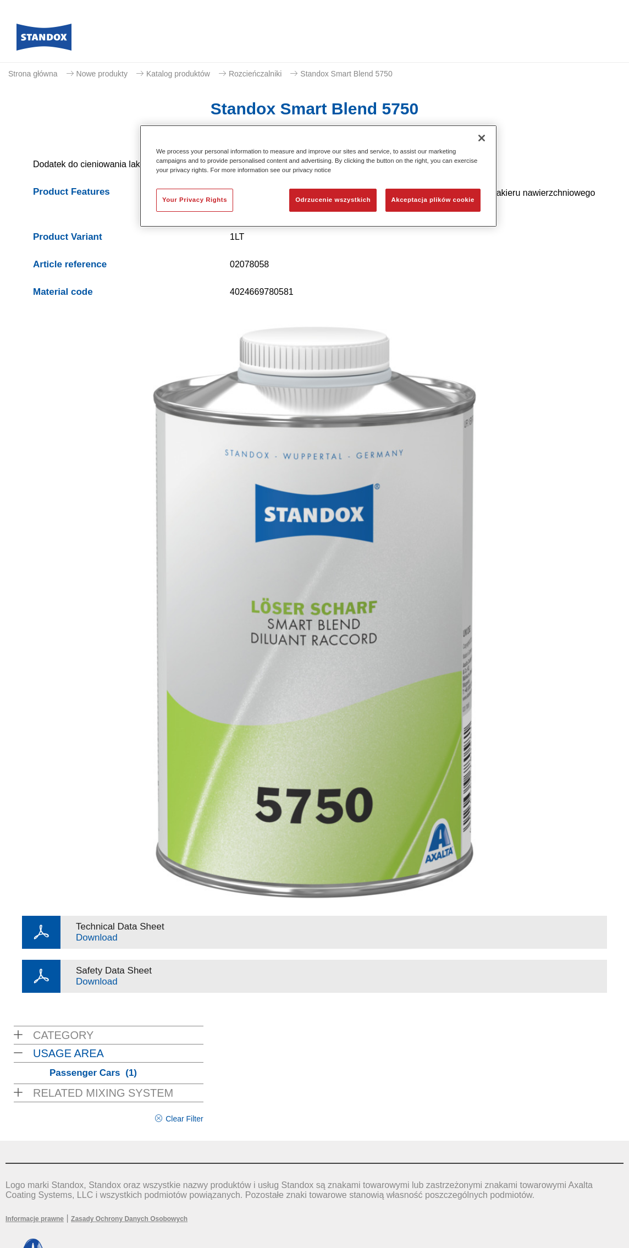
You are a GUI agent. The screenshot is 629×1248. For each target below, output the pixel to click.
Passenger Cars (93, 1073)
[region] (318, 176)
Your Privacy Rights (194, 199)
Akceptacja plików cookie (432, 199)
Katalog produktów (178, 73)
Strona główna (33, 73)
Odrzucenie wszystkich (333, 199)
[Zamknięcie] (482, 138)
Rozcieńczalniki (255, 73)
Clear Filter (184, 1118)
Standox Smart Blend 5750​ (346, 73)
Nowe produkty (102, 73)
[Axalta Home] (43, 40)
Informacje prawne (34, 1219)
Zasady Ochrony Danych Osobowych (129, 1219)
